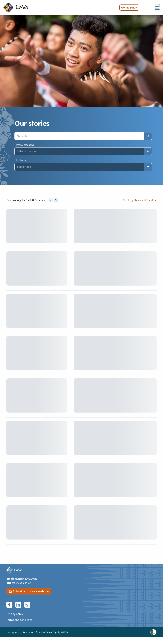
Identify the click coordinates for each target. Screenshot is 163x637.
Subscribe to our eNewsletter (31, 591)
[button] (83, 167)
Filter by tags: (21, 160)
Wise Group (46, 632)
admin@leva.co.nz (26, 578)
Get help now (129, 7)
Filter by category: (24, 144)
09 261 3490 (23, 582)
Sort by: (128, 200)
